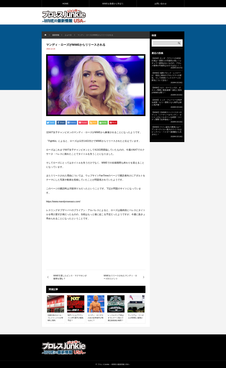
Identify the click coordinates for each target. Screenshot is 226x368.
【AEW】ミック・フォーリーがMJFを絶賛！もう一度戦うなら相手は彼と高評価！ (167, 102)
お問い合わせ (161, 3)
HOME (65, 3)
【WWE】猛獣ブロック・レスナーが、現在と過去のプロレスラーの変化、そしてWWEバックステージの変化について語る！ (167, 76)
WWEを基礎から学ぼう (113, 3)
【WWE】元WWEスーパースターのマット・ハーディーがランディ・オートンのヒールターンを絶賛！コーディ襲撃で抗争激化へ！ (167, 116)
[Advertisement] (150, 15)
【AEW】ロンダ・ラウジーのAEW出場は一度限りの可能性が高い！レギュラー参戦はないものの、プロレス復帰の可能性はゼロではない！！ (167, 62)
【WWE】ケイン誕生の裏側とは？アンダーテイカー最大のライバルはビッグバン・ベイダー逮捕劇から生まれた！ (167, 130)
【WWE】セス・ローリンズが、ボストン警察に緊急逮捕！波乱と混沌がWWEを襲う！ (167, 90)
